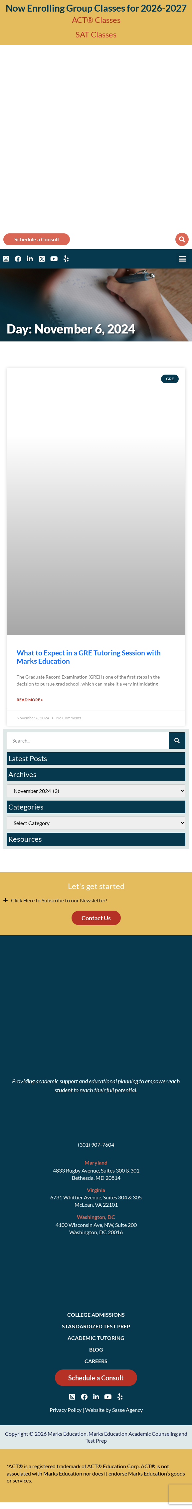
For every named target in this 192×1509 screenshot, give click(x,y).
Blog (96, 1349)
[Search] (177, 740)
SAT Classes (96, 34)
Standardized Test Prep (96, 1326)
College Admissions (96, 1314)
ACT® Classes (96, 20)
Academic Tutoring (96, 1338)
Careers (96, 1361)
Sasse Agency (127, 1410)
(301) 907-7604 (96, 1144)
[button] (182, 239)
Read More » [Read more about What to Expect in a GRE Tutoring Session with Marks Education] (30, 699)
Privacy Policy (66, 1410)
